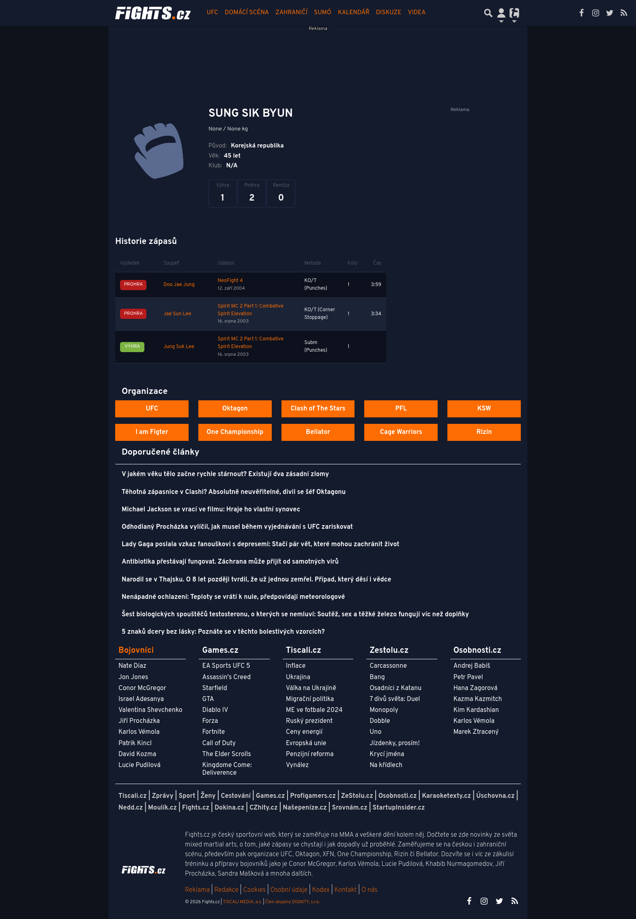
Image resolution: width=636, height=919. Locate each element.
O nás (369, 890)
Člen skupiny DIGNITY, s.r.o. (292, 902)
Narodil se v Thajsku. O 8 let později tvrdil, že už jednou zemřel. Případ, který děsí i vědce (256, 580)
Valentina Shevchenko (150, 710)
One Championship (234, 432)
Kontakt (346, 890)
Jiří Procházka (139, 721)
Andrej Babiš (471, 666)
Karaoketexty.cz (446, 796)
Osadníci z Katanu (395, 688)
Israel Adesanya (141, 699)
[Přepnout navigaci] (501, 13)
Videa (417, 13)
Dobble (380, 721)
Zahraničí (291, 13)
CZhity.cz (263, 808)
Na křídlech (386, 765)
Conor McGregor (142, 688)
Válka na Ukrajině (311, 688)
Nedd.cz (130, 808)
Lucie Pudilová (139, 765)
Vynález (297, 765)
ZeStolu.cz (357, 796)
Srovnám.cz (349, 808)
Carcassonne (388, 666)
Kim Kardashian (476, 710)
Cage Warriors (401, 432)
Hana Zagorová (475, 688)
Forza (210, 721)
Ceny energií (304, 732)
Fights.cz (195, 808)
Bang (377, 677)
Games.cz (270, 796)
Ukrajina (298, 677)
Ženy (207, 796)
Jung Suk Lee (178, 347)
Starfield (214, 688)
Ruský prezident (309, 721)
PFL (401, 409)
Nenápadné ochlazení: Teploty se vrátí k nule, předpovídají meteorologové (233, 597)
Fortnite (213, 732)
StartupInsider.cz (399, 808)
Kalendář (354, 13)
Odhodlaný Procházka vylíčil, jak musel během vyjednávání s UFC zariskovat (237, 527)
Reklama (197, 890)
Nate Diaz (132, 666)
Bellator (318, 432)
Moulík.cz (162, 808)
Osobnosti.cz (397, 796)
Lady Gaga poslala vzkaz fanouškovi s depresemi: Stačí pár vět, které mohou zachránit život (261, 545)
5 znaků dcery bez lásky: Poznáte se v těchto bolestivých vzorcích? (223, 632)
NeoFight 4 (230, 281)
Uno (375, 732)
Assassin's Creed (226, 677)
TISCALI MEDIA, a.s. (242, 902)
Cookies (254, 890)
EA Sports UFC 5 (226, 666)
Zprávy (163, 796)
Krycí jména (387, 754)
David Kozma (137, 754)
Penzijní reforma (310, 754)
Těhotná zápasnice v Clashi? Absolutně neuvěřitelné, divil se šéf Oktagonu (234, 492)
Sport (186, 796)
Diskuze (389, 13)
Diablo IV (215, 710)
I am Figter (151, 432)
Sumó (322, 13)
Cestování (235, 796)
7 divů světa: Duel (395, 699)
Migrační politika (310, 699)
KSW (484, 409)
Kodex (321, 890)
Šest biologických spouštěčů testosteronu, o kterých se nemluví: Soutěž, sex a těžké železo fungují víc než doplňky (295, 615)
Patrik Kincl (135, 743)
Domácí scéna (247, 13)
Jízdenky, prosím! (395, 743)
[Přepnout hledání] (488, 13)
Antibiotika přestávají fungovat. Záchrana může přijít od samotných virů (230, 562)
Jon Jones (133, 677)
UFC (212, 13)
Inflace (295, 666)
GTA (208, 699)
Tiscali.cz (132, 796)
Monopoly (384, 710)
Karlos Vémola (139, 732)
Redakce (226, 890)
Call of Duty (219, 743)
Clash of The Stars (317, 409)
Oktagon (235, 409)
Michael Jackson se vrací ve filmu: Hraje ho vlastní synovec (211, 510)
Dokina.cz (229, 808)
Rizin (484, 432)
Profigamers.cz (313, 796)
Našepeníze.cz (305, 808)
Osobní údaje (289, 890)
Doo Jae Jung (179, 285)
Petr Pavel (468, 677)
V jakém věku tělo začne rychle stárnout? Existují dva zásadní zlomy (225, 474)
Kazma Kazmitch (477, 699)
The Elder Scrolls (226, 754)
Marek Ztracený (476, 732)
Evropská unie (306, 743)
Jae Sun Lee (177, 314)
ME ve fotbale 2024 (314, 710)
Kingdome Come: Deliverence (226, 769)
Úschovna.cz (495, 796)
